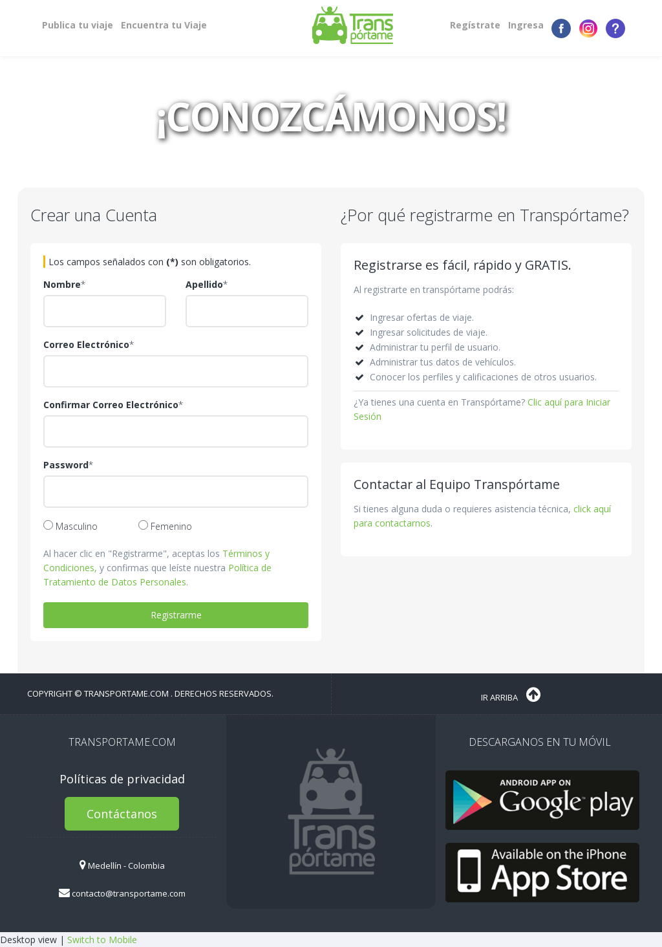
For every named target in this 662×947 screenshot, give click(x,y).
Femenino (165, 526)
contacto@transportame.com (122, 893)
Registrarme (176, 615)
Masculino (70, 526)
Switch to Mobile (102, 939)
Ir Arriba (510, 694)
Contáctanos (122, 814)
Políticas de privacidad (122, 779)
